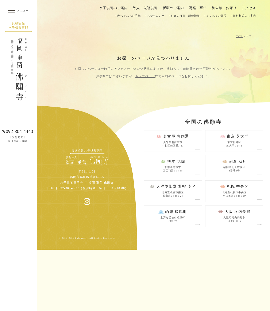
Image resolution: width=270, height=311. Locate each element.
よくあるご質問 (216, 15)
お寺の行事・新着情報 (185, 15)
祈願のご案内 (173, 8)
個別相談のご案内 (244, 15)
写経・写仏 (198, 8)
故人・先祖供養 (145, 8)
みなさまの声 (156, 15)
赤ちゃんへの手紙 (129, 15)
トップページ (145, 137)
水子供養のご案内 (113, 8)
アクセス (249, 8)
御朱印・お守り (224, 8)
